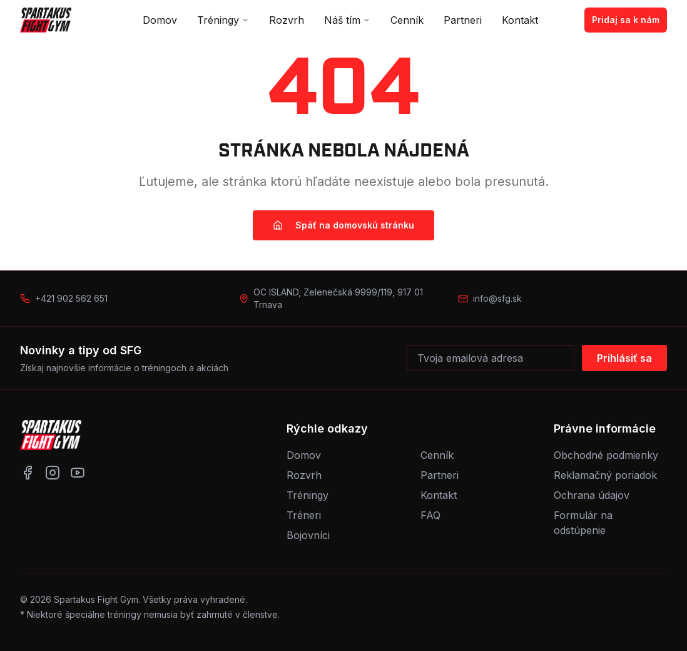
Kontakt (520, 20)
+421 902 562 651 (71, 298)
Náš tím (347, 20)
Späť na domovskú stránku (343, 225)
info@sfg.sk (497, 298)
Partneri (463, 20)
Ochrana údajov (591, 495)
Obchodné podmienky (606, 455)
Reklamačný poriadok (605, 475)
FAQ (430, 515)
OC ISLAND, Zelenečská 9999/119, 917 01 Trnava (338, 298)
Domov (160, 20)
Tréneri (304, 515)
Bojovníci (308, 535)
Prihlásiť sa (624, 358)
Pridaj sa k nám (625, 19)
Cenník (407, 20)
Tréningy (223, 20)
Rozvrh (286, 20)
